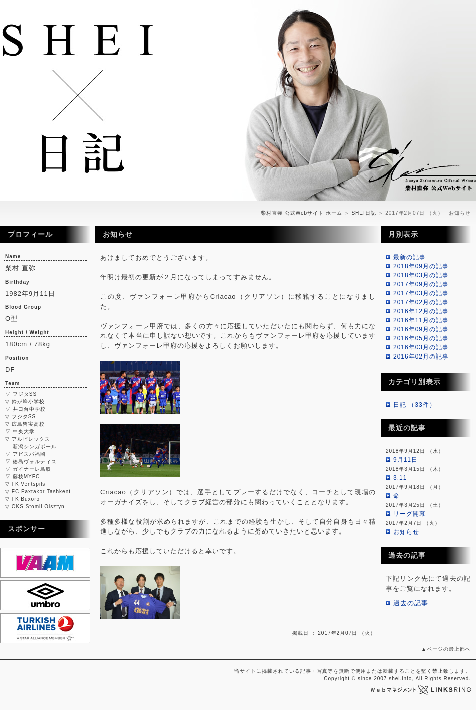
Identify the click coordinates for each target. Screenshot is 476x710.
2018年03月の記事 (421, 275)
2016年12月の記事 (421, 311)
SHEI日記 (363, 213)
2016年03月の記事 (421, 347)
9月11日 (405, 459)
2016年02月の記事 (421, 356)
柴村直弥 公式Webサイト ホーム (301, 213)
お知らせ (406, 532)
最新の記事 (409, 257)
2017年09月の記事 (421, 284)
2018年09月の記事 (421, 266)
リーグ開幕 (409, 513)
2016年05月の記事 (421, 338)
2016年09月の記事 (421, 329)
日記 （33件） (414, 404)
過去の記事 (410, 603)
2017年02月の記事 (421, 302)
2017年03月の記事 (421, 293)
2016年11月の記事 (421, 320)
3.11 (400, 477)
